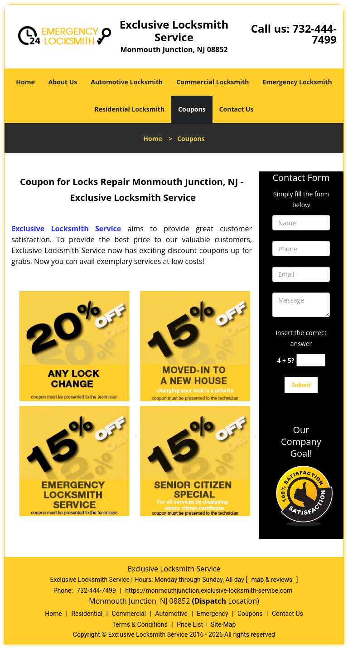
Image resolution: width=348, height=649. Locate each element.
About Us (62, 82)
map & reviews (272, 579)
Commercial (129, 613)
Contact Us (236, 109)
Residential (86, 613)
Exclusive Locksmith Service (66, 229)
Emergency (212, 613)
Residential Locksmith (130, 109)
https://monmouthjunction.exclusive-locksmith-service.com (208, 590)
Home (25, 82)
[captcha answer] (310, 360)
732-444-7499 (314, 34)
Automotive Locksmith (127, 82)
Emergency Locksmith (297, 82)
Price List (190, 624)
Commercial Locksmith (212, 82)
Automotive (171, 613)
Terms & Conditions (140, 624)
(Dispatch (210, 601)
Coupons (191, 109)
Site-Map (223, 624)
